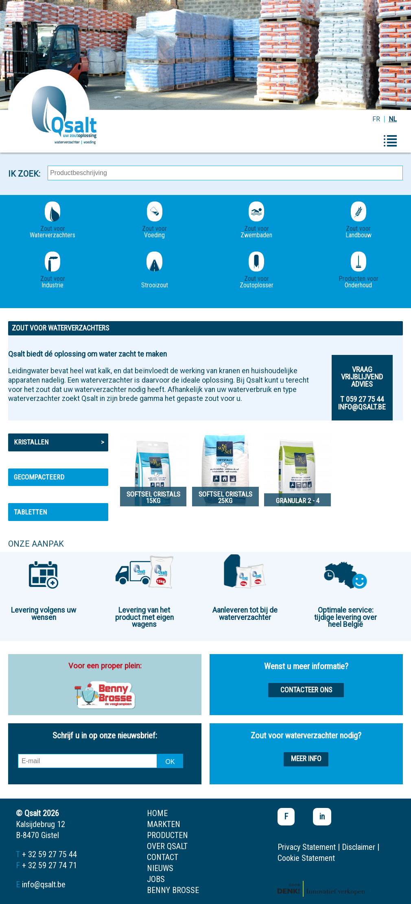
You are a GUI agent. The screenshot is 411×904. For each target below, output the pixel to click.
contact (162, 857)
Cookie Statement (306, 858)
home (157, 813)
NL (393, 119)
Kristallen (59, 442)
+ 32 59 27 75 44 (49, 854)
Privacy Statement (307, 847)
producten (167, 835)
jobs (156, 879)
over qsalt (167, 846)
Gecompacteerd (39, 477)
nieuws (160, 868)
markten (163, 824)
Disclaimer (358, 847)
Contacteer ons (306, 690)
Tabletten (30, 512)
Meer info (306, 759)
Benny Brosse (173, 890)
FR (376, 119)
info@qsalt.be (44, 884)
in (322, 816)
